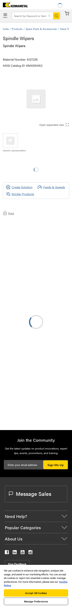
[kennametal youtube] (23, 553)
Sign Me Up (55, 465)
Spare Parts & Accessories (41, 29)
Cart (67, 13)
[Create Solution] (19, 187)
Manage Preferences (36, 601)
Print (8, 213)
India (6, 29)
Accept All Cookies (36, 593)
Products (17, 29)
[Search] (56, 15)
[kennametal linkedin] (15, 553)
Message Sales (30, 493)
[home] (14, 6)
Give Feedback (17, 564)
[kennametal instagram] (30, 553)
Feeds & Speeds (51, 187)
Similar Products (20, 194)
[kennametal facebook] (7, 553)
